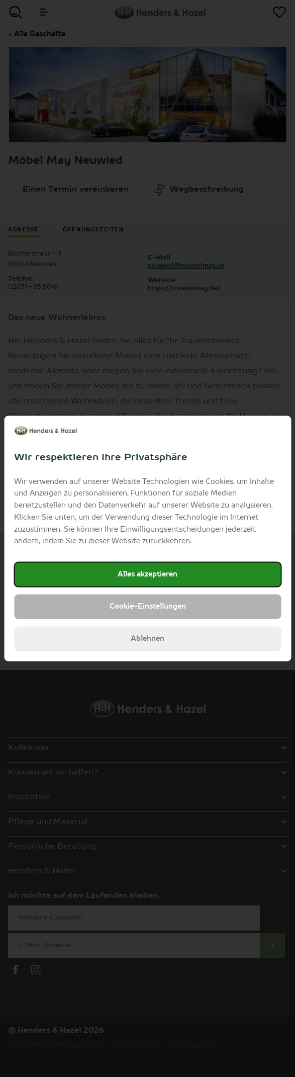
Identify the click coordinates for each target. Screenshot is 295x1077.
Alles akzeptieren (147, 574)
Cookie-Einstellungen (148, 606)
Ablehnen (147, 638)
